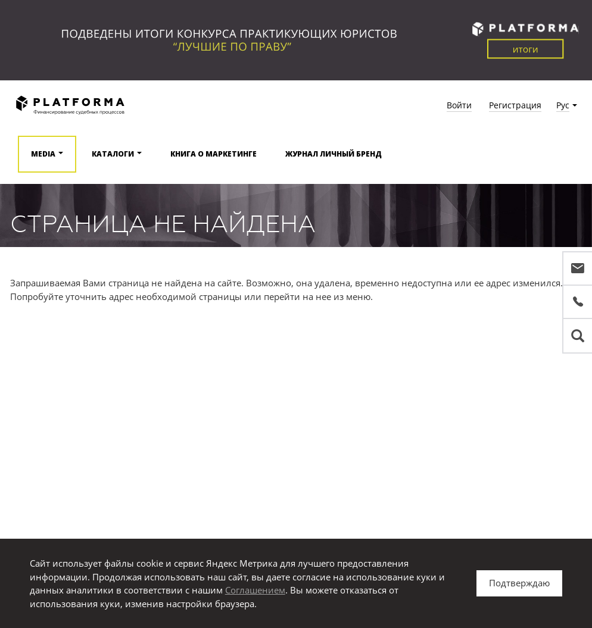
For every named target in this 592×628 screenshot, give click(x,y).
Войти (459, 105)
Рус (562, 105)
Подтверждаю (519, 583)
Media (43, 154)
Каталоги (113, 154)
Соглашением (255, 590)
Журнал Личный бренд (333, 154)
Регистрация (515, 105)
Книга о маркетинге (213, 154)
